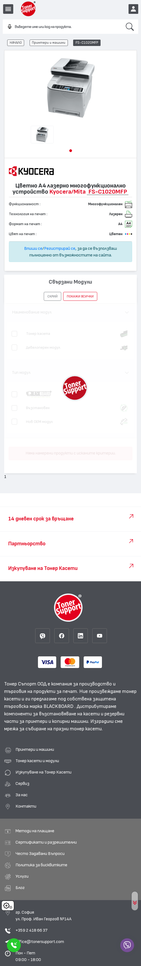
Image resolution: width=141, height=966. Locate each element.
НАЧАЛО (16, 43)
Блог (20, 887)
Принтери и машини (48, 43)
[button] (70, 150)
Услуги (22, 876)
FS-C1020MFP (87, 43)
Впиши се (33, 248)
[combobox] (62, 27)
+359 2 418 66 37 (31, 930)
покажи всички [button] (80, 296)
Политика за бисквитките (41, 865)
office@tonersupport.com (40, 941)
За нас (22, 795)
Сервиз (22, 783)
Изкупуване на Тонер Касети (43, 772)
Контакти (26, 806)
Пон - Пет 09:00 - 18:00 (28, 956)
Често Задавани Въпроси (40, 853)
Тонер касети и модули (37, 761)
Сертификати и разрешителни (46, 842)
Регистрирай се (59, 248)
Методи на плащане (35, 831)
